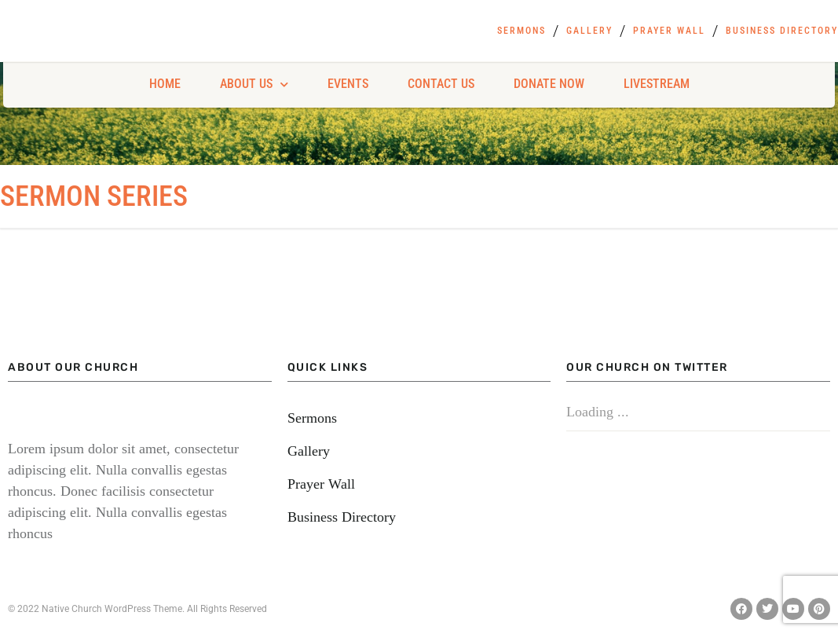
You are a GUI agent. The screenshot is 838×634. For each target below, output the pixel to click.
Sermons (521, 30)
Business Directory (782, 30)
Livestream (657, 83)
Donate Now (549, 83)
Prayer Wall (669, 30)
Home (165, 83)
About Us (254, 84)
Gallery (589, 30)
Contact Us (441, 83)
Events (348, 83)
